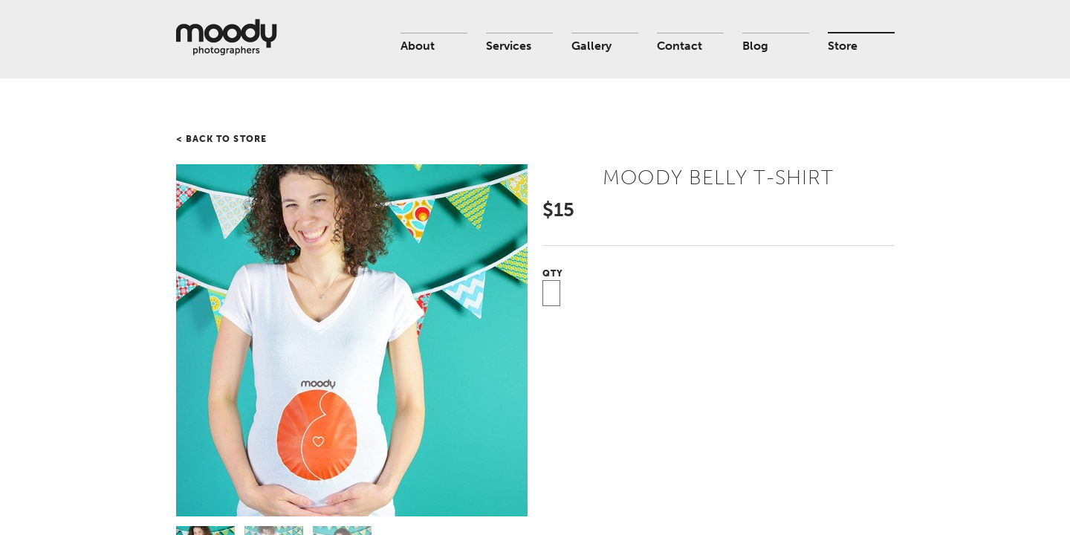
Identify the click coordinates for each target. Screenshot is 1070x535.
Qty (552, 273)
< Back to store (222, 139)
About (418, 46)
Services (508, 46)
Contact (679, 46)
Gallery (591, 46)
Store (842, 46)
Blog (755, 46)
